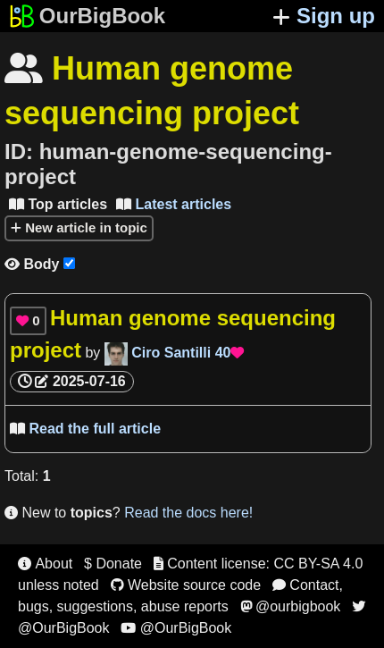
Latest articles (173, 204)
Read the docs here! (188, 512)
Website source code (186, 585)
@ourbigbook (290, 606)
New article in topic (79, 227)
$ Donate (113, 563)
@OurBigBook (176, 627)
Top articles (58, 204)
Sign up (323, 16)
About (45, 563)
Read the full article (85, 428)
